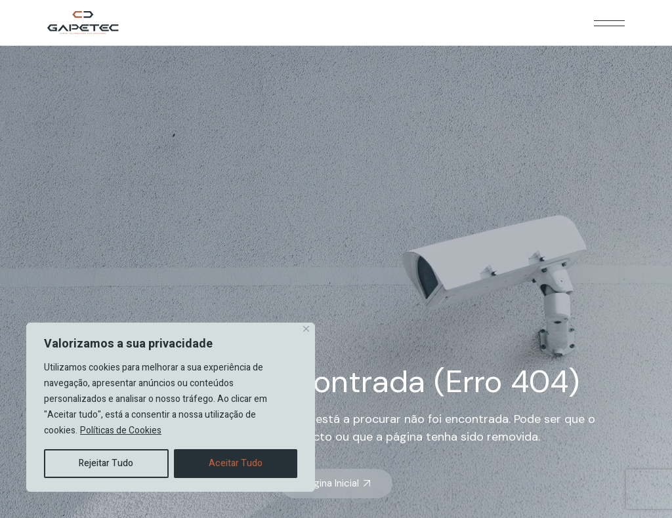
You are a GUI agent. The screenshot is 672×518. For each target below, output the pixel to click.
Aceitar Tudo (235, 463)
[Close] (306, 329)
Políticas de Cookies (120, 430)
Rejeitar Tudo (106, 463)
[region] (170, 407)
